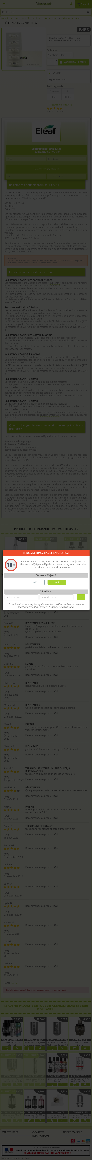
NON (35, 582)
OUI (57, 582)
